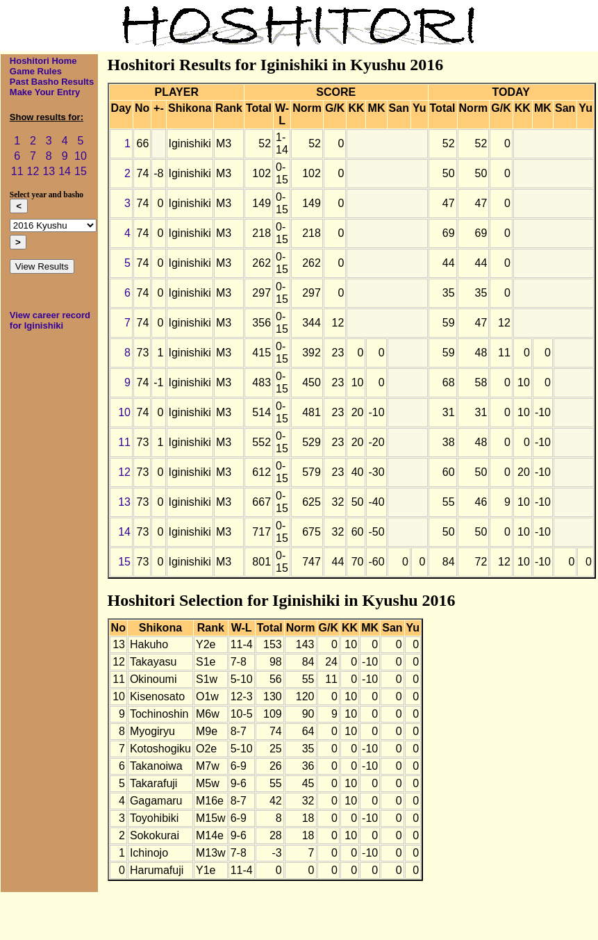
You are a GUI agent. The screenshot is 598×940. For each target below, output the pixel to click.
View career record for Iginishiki (50, 320)
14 (64, 171)
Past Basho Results (52, 81)
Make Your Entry (45, 92)
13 (48, 171)
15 (80, 171)
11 (17, 171)
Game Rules (36, 71)
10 (80, 156)
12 (33, 171)
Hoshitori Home (43, 61)
